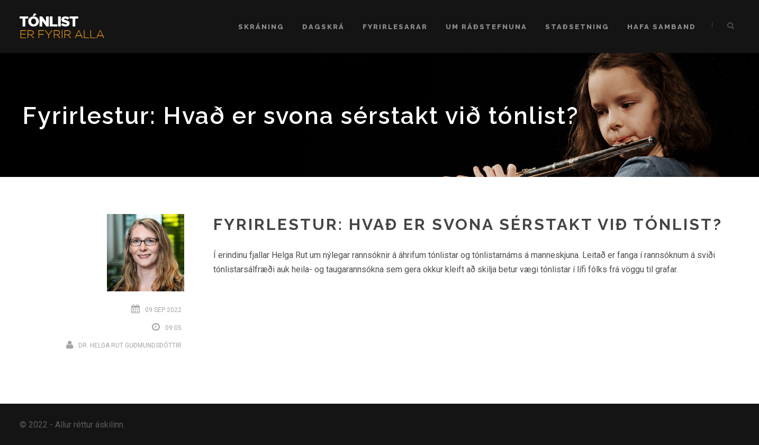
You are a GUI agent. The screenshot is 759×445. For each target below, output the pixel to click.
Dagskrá (323, 27)
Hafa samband (661, 27)
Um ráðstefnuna (486, 27)
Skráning (261, 27)
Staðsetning (577, 27)
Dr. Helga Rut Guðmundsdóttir (130, 345)
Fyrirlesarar (395, 27)
